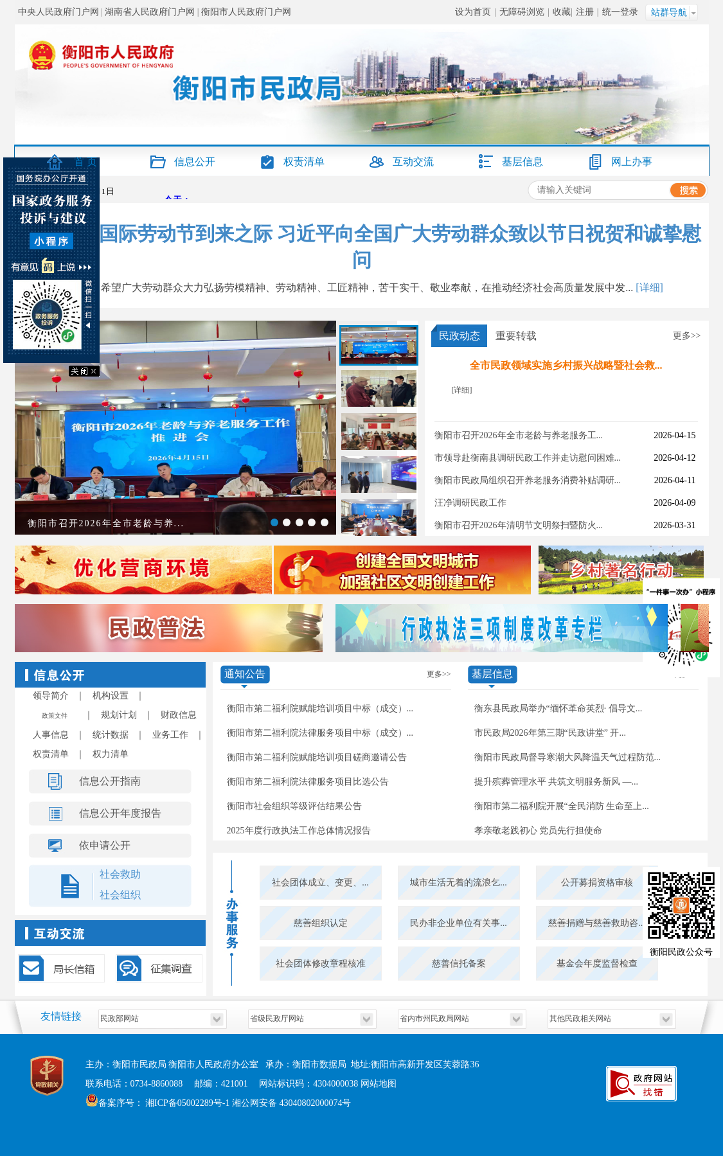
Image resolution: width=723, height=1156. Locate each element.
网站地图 (379, 1084)
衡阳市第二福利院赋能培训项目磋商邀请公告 (317, 757)
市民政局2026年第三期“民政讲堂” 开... (550, 733)
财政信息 (179, 715)
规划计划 (119, 715)
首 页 (85, 161)
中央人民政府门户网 (58, 12)
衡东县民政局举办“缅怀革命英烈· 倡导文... (558, 708)
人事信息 (51, 735)
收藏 (562, 12)
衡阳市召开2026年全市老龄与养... (106, 523)
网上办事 (631, 161)
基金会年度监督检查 (597, 963)
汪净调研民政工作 (470, 503)
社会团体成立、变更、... (320, 882)
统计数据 (111, 735)
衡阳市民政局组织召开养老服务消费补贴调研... (527, 480)
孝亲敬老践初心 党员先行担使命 (538, 830)
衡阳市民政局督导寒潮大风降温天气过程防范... (567, 757)
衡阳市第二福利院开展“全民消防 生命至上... (561, 806)
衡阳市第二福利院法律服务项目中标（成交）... (320, 733)
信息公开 (194, 161)
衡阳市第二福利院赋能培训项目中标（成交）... (320, 708)
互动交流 (413, 161)
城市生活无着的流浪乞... (458, 882)
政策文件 (54, 715)
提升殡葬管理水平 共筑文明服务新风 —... (556, 782)
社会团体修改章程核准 (321, 963)
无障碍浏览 (521, 12)
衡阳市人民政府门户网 (246, 12)
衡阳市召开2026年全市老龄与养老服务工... (518, 435)
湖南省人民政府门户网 (150, 12)
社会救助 (120, 874)
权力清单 (111, 754)
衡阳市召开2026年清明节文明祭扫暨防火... (518, 525)
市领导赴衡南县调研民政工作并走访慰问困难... (527, 458)
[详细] (649, 287)
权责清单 (304, 161)
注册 (585, 12)
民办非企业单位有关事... (458, 923)
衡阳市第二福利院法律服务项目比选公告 (308, 782)
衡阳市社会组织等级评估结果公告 (294, 806)
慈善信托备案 (459, 963)
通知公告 (244, 673)
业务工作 (170, 735)
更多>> (687, 336)
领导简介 (51, 695)
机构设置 (111, 695)
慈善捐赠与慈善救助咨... (596, 923)
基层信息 (522, 161)
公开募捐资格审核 (597, 882)
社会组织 (120, 894)
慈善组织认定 (321, 923)
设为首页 (473, 12)
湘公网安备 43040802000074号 (292, 1103)
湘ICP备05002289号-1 (186, 1103)
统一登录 (620, 12)
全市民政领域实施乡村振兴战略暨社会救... (566, 365)
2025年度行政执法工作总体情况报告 (299, 830)
